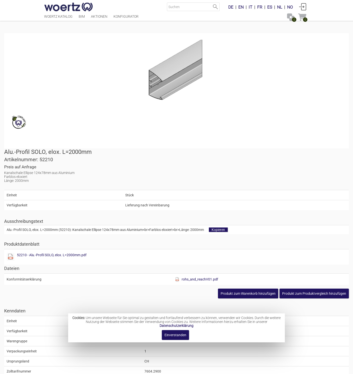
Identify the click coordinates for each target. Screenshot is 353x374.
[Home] (68, 7)
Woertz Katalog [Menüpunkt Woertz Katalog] (58, 19)
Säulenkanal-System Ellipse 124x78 (185, 304)
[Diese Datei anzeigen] (185, 152)
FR (259, 7)
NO (290, 7)
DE (230, 7)
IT (250, 7)
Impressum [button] (135, 367)
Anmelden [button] (302, 6)
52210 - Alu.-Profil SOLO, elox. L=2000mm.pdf (226, 150)
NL (279, 7)
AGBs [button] (174, 367)
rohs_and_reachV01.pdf (269, 174)
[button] (274, 188)
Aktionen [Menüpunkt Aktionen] (99, 19)
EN (241, 7)
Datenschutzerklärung (176, 326)
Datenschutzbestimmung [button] (206, 367)
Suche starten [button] (215, 6)
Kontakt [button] (157, 367)
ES (269, 7)
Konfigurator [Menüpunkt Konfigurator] (126, 19)
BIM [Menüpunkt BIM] (82, 19)
